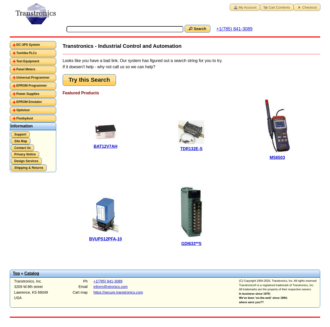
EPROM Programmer (31, 85)
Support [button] (20, 134)
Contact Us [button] (22, 148)
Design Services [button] (26, 161)
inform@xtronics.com (110, 287)
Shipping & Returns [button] (29, 168)
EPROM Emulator (29, 102)
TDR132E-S (191, 149)
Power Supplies (27, 94)
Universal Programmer (33, 77)
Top (16, 273)
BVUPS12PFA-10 (105, 239)
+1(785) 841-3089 (234, 29)
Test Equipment (27, 61)
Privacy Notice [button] (25, 154)
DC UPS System (28, 45)
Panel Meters (25, 69)
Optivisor (23, 110)
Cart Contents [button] (276, 7)
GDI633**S (191, 243)
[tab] (33, 45)
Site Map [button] (20, 141)
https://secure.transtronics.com (118, 292)
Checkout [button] (306, 7)
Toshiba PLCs (26, 53)
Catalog (31, 273)
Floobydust (24, 118)
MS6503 (277, 157)
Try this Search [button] (89, 80)
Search (197, 28)
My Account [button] (244, 7)
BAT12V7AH (105, 146)
